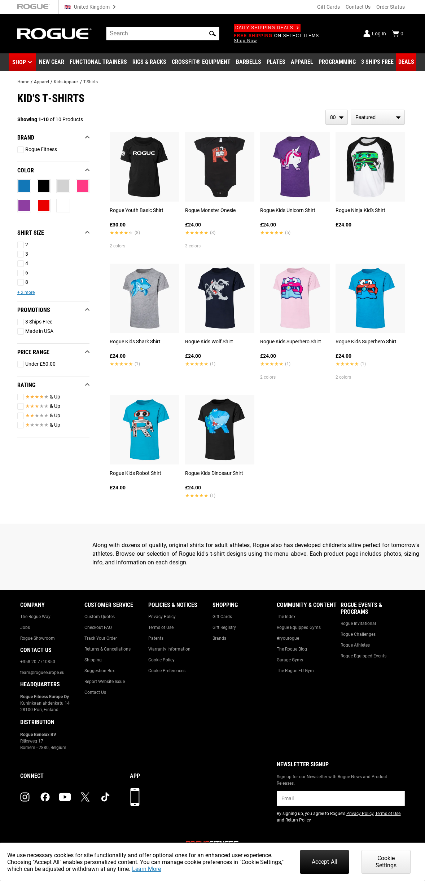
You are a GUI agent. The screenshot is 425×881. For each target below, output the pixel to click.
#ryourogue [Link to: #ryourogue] (288, 638)
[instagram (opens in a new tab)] (25, 797)
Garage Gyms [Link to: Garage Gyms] (290, 659)
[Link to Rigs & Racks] (149, 62)
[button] (212, 33)
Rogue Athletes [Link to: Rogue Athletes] (355, 645)
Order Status (390, 7)
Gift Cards (328, 7)
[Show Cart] (397, 33)
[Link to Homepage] (54, 34)
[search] (162, 33)
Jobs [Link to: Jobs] (25, 627)
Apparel (41, 81)
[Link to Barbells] (248, 62)
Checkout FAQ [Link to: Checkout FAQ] (98, 627)
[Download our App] (135, 797)
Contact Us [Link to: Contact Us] (95, 692)
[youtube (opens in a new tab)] (65, 797)
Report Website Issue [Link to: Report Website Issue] (104, 681)
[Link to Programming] (337, 62)
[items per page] (336, 117)
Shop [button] (19, 62)
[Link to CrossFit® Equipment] (201, 62)
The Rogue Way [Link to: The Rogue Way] (35, 616)
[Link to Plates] (276, 62)
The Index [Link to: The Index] (286, 616)
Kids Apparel (66, 81)
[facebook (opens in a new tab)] (45, 797)
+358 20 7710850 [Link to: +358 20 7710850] (37, 661)
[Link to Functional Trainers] (98, 62)
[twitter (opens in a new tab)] (85, 797)
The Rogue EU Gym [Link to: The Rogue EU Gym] (295, 670)
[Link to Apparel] (302, 62)
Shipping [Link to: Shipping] (93, 659)
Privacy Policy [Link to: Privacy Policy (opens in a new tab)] (359, 813)
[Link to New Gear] (51, 62)
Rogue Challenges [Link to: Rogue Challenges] (358, 634)
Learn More (146, 868)
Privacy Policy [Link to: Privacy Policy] (162, 616)
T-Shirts (90, 81)
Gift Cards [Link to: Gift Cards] (222, 616)
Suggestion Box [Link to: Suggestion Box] (99, 670)
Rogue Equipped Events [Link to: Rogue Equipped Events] (363, 655)
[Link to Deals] (406, 62)
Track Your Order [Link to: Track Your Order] (100, 638)
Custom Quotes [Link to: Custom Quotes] (99, 616)
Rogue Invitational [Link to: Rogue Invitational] (358, 623)
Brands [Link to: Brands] (219, 638)
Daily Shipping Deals (267, 27)
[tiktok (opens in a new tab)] (105, 797)
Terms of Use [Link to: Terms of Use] (161, 627)
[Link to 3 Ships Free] (377, 62)
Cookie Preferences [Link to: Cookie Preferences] (166, 670)
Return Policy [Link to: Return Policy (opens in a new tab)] (298, 820)
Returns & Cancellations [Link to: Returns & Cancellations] (107, 649)
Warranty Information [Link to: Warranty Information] (169, 649)
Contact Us (358, 7)
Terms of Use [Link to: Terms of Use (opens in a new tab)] (387, 813)
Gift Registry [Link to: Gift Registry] (224, 627)
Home (23, 81)
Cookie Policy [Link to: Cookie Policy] (161, 659)
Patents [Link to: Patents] (155, 638)
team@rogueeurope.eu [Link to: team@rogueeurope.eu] (42, 672)
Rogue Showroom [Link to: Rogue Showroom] (37, 638)
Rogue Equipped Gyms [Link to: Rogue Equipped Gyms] (299, 627)
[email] (341, 798)
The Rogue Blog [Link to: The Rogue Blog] (292, 649)
